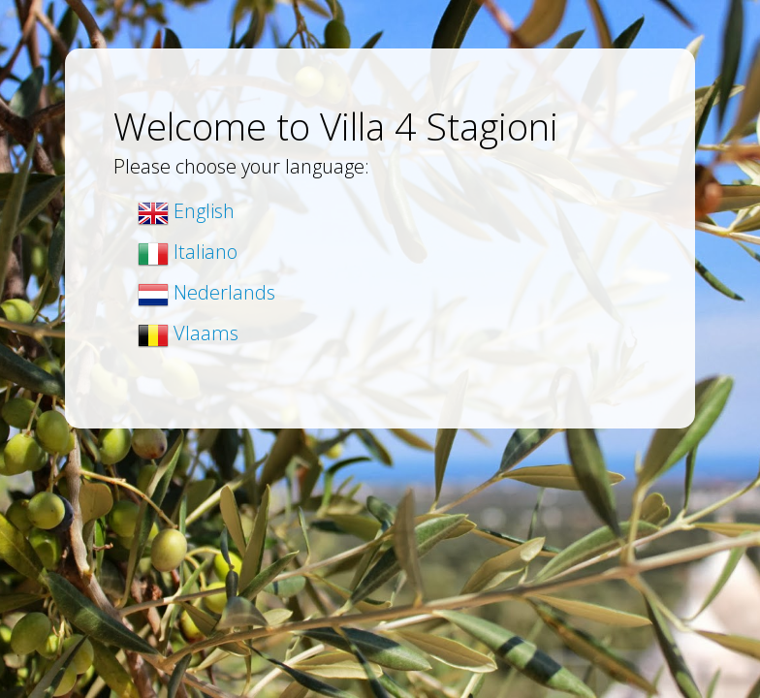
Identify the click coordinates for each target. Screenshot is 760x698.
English (186, 211)
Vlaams (188, 333)
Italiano (188, 251)
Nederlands (206, 292)
